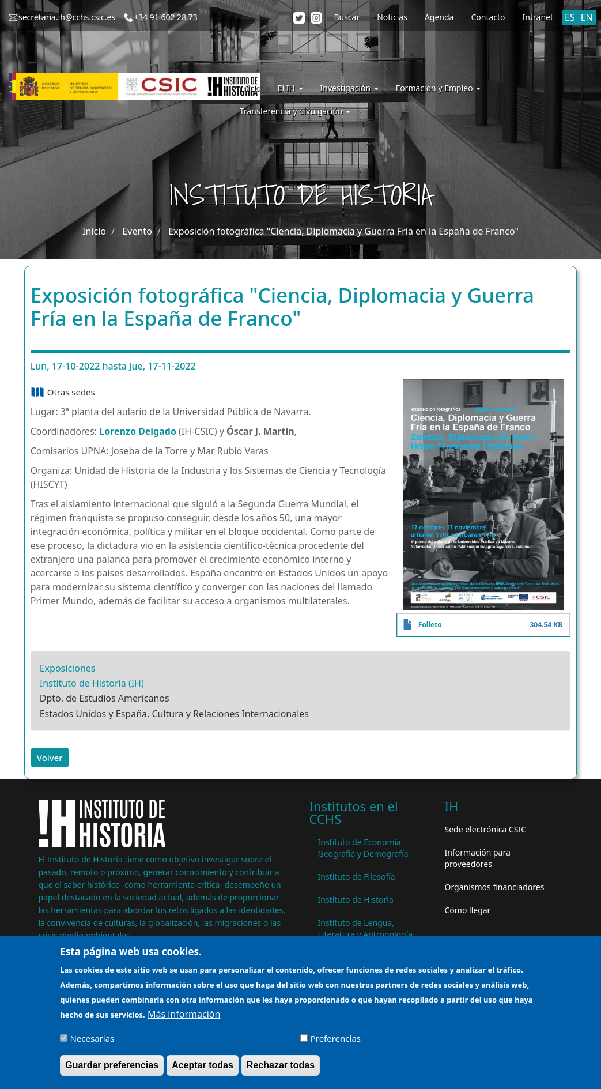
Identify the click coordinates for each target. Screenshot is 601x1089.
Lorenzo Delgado (137, 431)
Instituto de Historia (356, 899)
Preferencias (336, 1044)
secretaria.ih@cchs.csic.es (66, 17)
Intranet (538, 17)
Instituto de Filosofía (356, 876)
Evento (137, 231)
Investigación (349, 87)
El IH (290, 87)
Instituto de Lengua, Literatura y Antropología (365, 928)
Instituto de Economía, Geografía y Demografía (363, 847)
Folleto (430, 625)
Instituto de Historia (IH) (92, 683)
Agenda (439, 17)
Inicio (250, 87)
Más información (184, 1019)
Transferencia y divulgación (295, 110)
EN (587, 17)
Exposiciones (68, 668)
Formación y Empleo (438, 87)
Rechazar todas (281, 1071)
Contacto (488, 17)
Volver (50, 757)
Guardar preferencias (111, 1071)
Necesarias (92, 1044)
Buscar (347, 17)
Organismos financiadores (495, 886)
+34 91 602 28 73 (166, 17)
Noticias (392, 17)
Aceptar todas (202, 1071)
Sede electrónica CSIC (485, 829)
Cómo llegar (468, 910)
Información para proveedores (478, 858)
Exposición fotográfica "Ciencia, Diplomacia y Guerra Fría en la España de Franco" (343, 231)
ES (570, 17)
